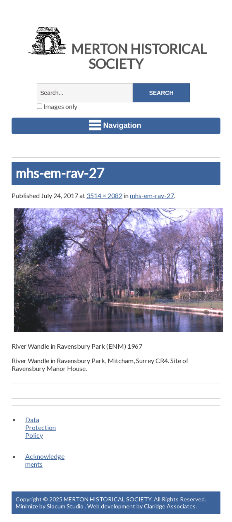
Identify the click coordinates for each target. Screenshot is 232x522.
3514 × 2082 (104, 195)
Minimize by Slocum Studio (50, 506)
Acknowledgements (45, 460)
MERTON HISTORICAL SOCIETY (116, 56)
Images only (57, 106)
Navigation (115, 125)
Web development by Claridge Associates (141, 506)
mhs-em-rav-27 (152, 195)
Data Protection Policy (40, 427)
